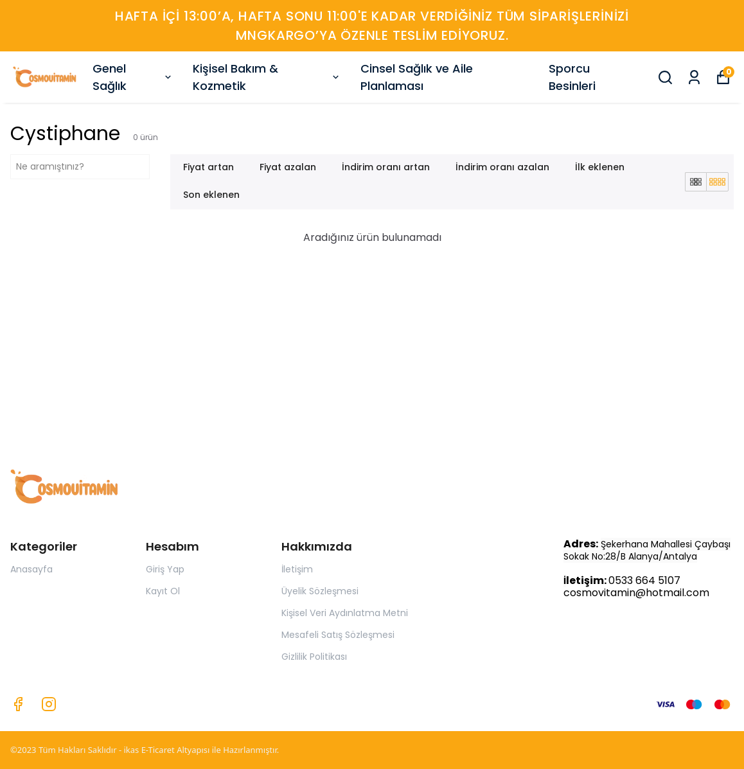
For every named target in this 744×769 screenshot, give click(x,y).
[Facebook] (18, 704)
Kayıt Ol (163, 591)
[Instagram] (49, 704)
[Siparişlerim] (694, 77)
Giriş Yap (165, 569)
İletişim (297, 569)
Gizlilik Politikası (314, 656)
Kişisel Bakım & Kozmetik (267, 77)
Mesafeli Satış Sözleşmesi (337, 634)
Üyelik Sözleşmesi (320, 591)
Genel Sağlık (133, 77)
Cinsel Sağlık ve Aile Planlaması (416, 77)
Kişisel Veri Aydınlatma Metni (344, 612)
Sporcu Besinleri (572, 77)
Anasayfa (31, 569)
